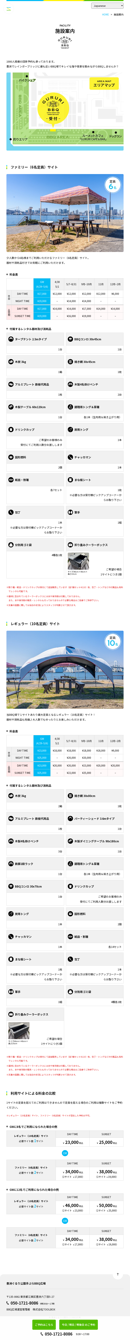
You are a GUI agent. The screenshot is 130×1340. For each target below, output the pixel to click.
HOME (105, 14)
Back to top (118, 1274)
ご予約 (44, 1324)
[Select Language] (107, 6)
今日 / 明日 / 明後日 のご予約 (78, 1324)
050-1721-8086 (24, 1303)
